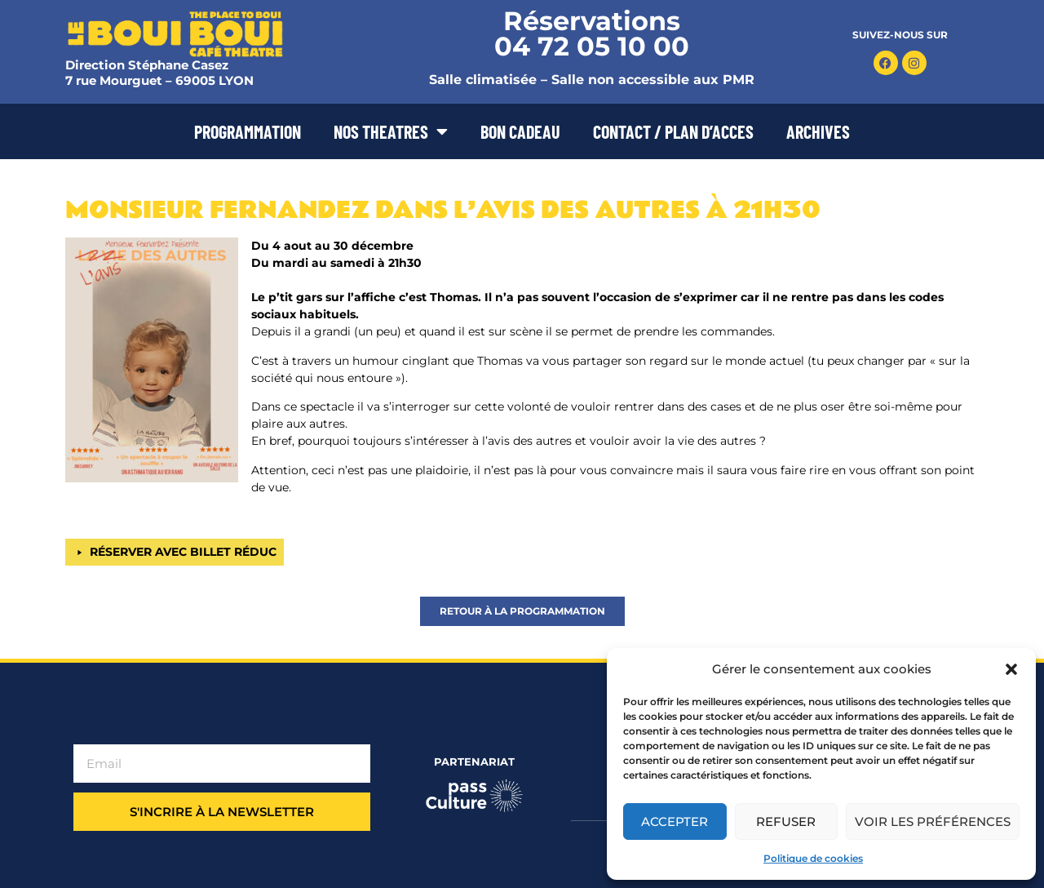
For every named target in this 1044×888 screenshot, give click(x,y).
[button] (1011, 669)
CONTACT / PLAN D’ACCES (673, 131)
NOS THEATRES (391, 131)
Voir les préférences (933, 821)
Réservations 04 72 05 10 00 (591, 33)
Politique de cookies (813, 858)
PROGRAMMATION (247, 131)
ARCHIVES (818, 131)
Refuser (786, 821)
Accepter (674, 821)
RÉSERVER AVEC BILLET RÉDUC (183, 551)
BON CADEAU (520, 131)
